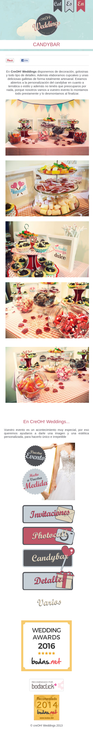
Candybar (46, 44)
